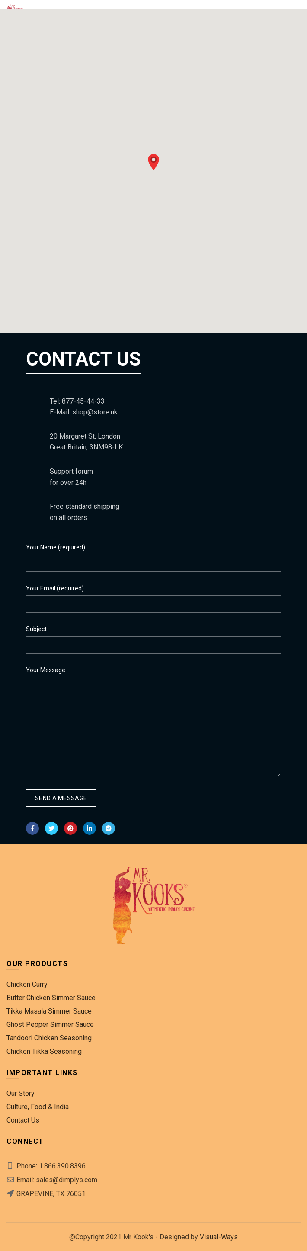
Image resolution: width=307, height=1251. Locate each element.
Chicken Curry (27, 984)
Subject (36, 629)
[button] (153, 162)
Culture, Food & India (37, 1107)
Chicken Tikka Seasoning (44, 1051)
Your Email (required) (55, 588)
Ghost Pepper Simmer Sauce (50, 1024)
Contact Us (22, 1120)
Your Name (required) (55, 547)
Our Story (20, 1093)
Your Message (45, 670)
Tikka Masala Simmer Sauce (49, 1011)
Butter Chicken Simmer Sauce (51, 998)
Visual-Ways (219, 1237)
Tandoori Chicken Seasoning (49, 1038)
